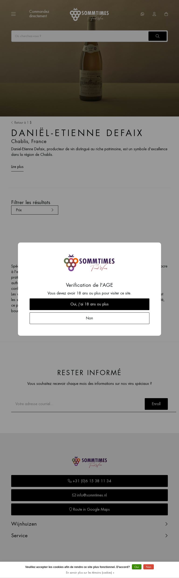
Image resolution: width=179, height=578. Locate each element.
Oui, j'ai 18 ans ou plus (89, 304)
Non (148, 567)
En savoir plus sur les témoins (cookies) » (90, 572)
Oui (136, 567)
